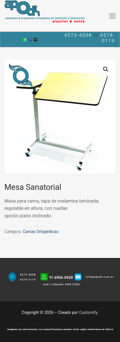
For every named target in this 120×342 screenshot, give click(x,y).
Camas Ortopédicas (40, 231)
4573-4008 (78, 35)
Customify (88, 312)
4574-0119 (107, 38)
